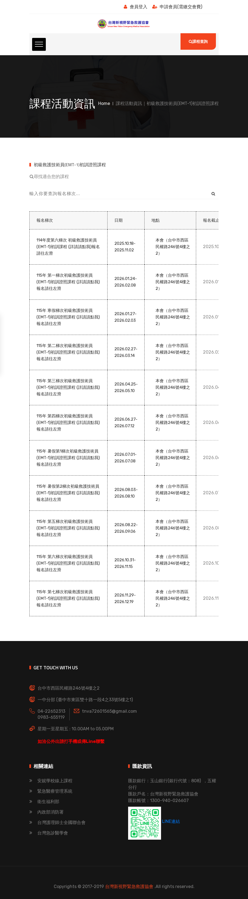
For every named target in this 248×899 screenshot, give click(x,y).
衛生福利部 (44, 801)
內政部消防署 (46, 812)
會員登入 (135, 6)
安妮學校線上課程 (50, 780)
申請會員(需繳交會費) (177, 6)
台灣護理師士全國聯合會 (57, 822)
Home (104, 103)
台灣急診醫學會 (48, 833)
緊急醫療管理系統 (50, 791)
